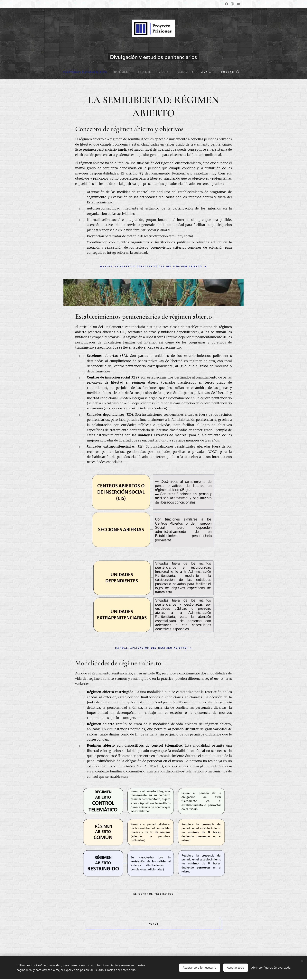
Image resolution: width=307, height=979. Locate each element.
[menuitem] (93, 72)
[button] (227, 72)
